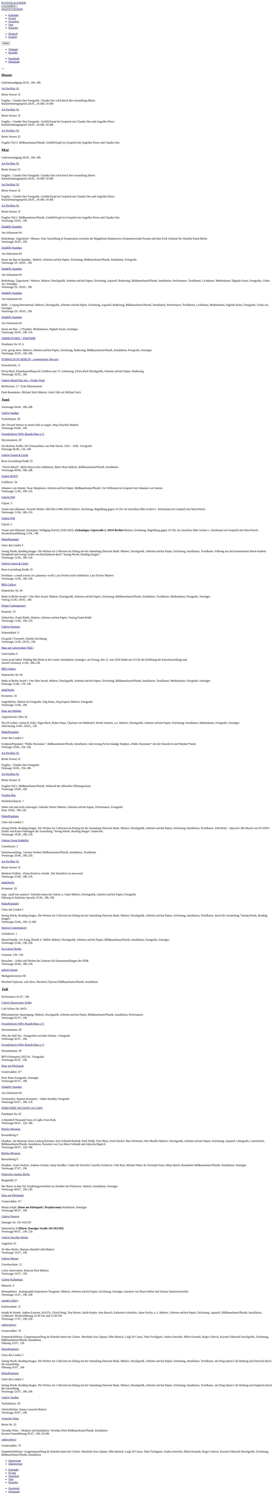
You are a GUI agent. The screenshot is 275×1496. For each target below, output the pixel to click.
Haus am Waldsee (11, 710)
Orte (10, 24)
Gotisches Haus (10, 1418)
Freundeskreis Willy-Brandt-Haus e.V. (22, 434)
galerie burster (9, 969)
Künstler (13, 27)
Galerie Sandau (10, 412)
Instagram (14, 61)
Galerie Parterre (10, 1216)
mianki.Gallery (9, 1300)
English (12, 36)
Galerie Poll (8, 497)
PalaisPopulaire (10, 539)
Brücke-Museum (10, 1129)
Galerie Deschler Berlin (14, 1237)
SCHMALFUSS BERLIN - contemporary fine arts (29, 359)
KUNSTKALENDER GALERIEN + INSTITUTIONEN (13, 6)
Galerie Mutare (9, 1258)
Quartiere (13, 21)
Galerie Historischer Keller (16, 1002)
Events (12, 18)
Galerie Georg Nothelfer (15, 840)
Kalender (13, 15)
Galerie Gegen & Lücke (14, 455)
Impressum (14, 1460)
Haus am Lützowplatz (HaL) (17, 647)
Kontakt (13, 52)
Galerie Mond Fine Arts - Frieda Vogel (23, 380)
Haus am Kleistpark (12, 1065)
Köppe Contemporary (13, 605)
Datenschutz (15, 1463)
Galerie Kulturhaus (12, 1279)
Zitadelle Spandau (11, 226)
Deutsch (13, 33)
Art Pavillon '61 (10, 88)
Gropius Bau (8, 795)
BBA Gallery (8, 584)
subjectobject (8, 1324)
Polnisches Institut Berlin (15, 1174)
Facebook (13, 58)
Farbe (6, 43)
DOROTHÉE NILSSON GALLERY (22, 1107)
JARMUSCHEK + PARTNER (18, 338)
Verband (13, 49)
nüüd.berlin (7, 689)
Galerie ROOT (9, 476)
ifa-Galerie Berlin (11, 948)
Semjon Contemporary (14, 927)
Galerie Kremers (10, 626)
